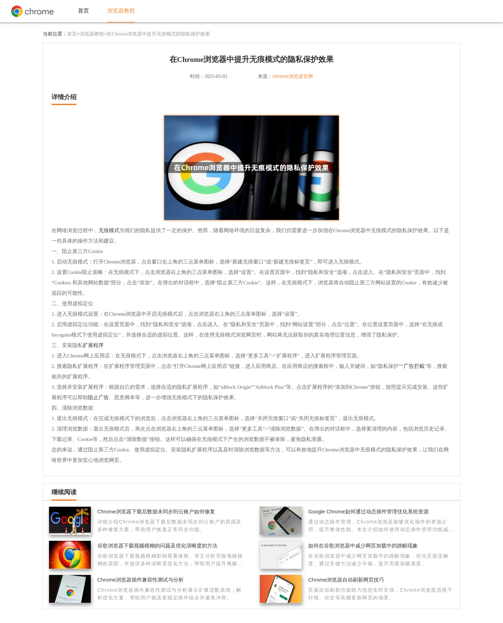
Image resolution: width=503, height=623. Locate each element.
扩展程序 (93, 345)
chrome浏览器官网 (292, 76)
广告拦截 (414, 366)
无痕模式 (108, 230)
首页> (73, 34)
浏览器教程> (93, 34)
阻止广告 (98, 397)
